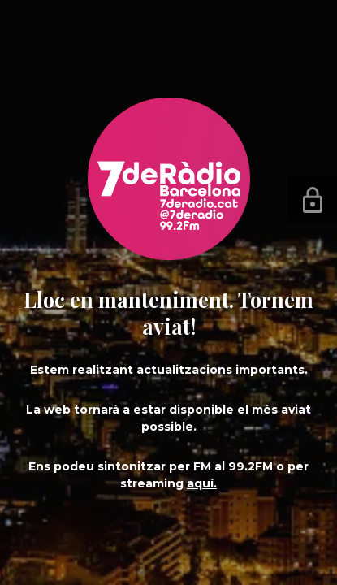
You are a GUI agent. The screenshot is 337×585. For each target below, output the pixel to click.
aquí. (202, 483)
